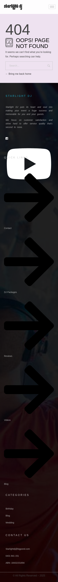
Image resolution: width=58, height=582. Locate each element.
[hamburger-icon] (52, 6)
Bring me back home (18, 74)
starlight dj (19, 96)
